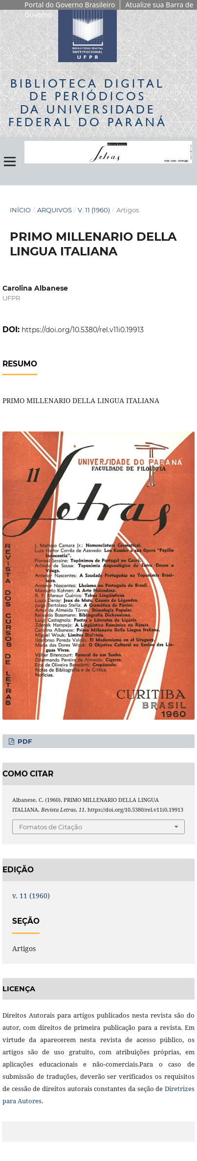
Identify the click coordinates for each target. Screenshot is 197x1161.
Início (20, 210)
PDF (24, 741)
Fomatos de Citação (50, 827)
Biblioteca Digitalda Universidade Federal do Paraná (87, 103)
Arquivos (54, 210)
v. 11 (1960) (94, 210)
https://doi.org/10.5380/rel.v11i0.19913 (83, 329)
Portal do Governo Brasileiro (69, 4)
